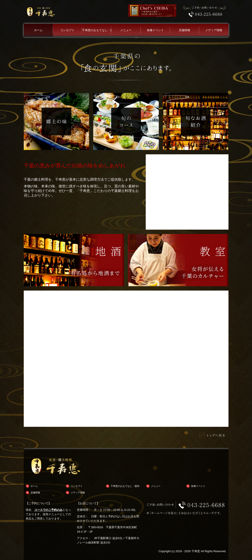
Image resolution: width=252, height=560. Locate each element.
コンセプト (67, 30)
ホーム (38, 30)
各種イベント (155, 30)
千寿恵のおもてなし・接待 (96, 30)
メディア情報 (213, 30)
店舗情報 (184, 30)
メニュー (126, 30)
